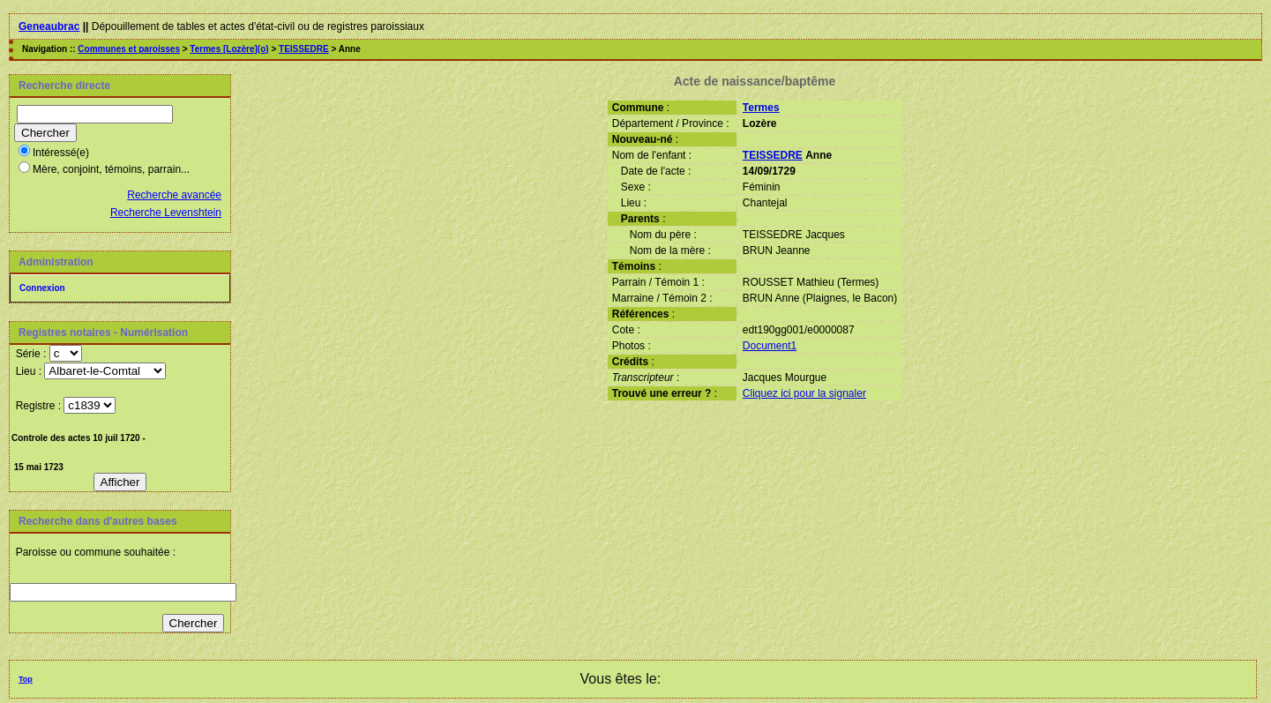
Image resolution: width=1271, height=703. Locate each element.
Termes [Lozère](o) (229, 49)
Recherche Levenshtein (165, 212)
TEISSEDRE (304, 49)
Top (26, 679)
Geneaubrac (49, 26)
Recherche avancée (174, 195)
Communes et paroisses (129, 49)
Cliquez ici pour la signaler (804, 393)
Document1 (769, 346)
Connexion (42, 288)
